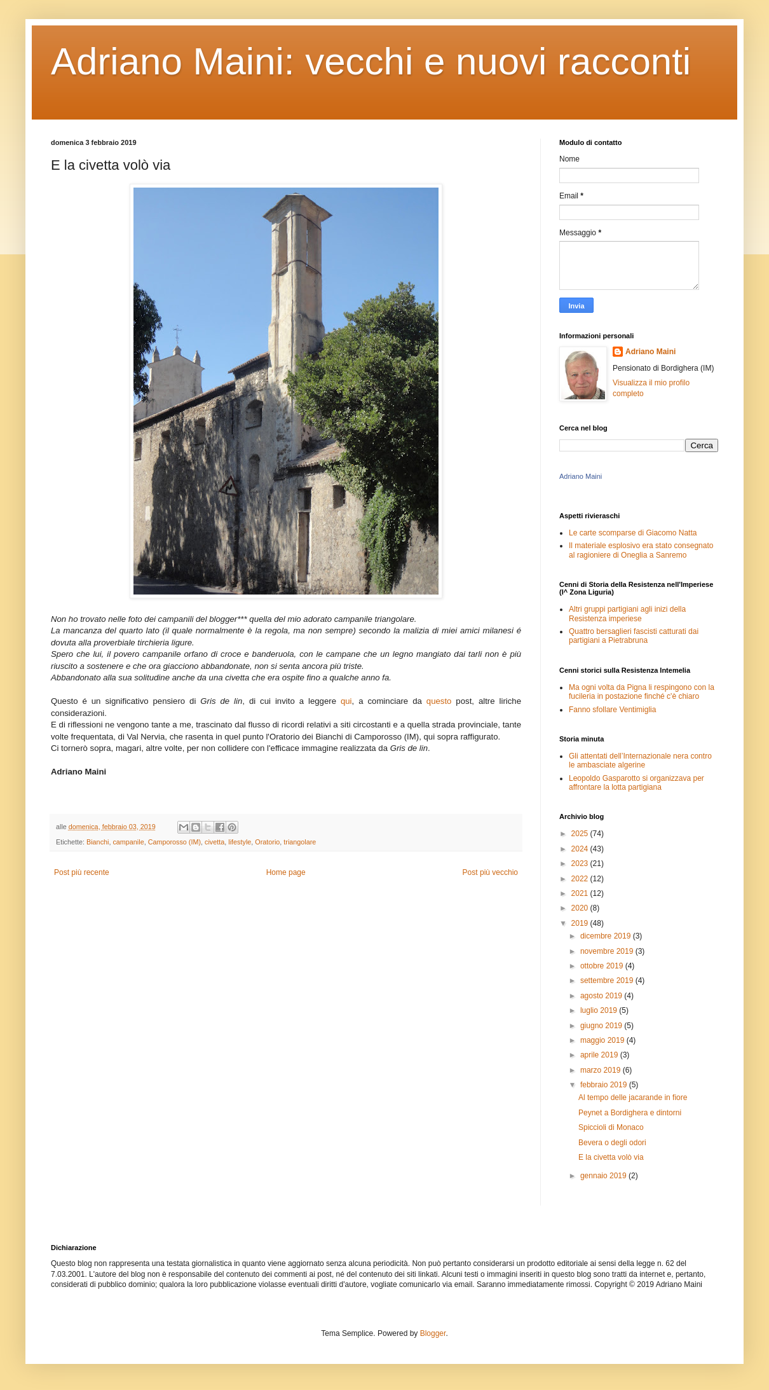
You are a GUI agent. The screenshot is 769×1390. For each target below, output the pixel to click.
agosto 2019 (602, 995)
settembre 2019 (608, 980)
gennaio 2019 (604, 1175)
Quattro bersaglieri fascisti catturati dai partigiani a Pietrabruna (633, 636)
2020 (580, 908)
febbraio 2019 (604, 1084)
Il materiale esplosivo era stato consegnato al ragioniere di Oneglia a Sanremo (641, 550)
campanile (128, 842)
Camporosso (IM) (174, 842)
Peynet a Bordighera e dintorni (629, 1112)
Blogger (433, 1333)
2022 (580, 878)
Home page (286, 872)
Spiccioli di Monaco (611, 1127)
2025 (580, 833)
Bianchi (97, 842)
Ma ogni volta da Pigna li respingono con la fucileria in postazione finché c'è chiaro (641, 692)
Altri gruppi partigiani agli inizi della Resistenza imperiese (627, 614)
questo (439, 701)
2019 (580, 923)
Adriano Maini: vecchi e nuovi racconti (371, 61)
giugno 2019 (602, 1025)
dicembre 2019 (606, 936)
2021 (580, 893)
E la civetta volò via (611, 1157)
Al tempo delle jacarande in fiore (632, 1097)
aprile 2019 (600, 1054)
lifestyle (239, 842)
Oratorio (267, 842)
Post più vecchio (490, 872)
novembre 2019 (608, 951)
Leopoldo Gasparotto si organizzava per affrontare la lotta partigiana (636, 783)
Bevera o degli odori (612, 1142)
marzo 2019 (601, 1070)
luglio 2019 (599, 1010)
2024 (580, 848)
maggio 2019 (603, 1040)
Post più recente (81, 872)
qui (346, 701)
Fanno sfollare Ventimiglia (612, 709)
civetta (214, 842)
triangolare (299, 842)
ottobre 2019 (602, 965)
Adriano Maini (650, 351)
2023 (580, 863)
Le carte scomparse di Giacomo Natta (633, 532)
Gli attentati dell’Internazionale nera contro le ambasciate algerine (640, 760)
